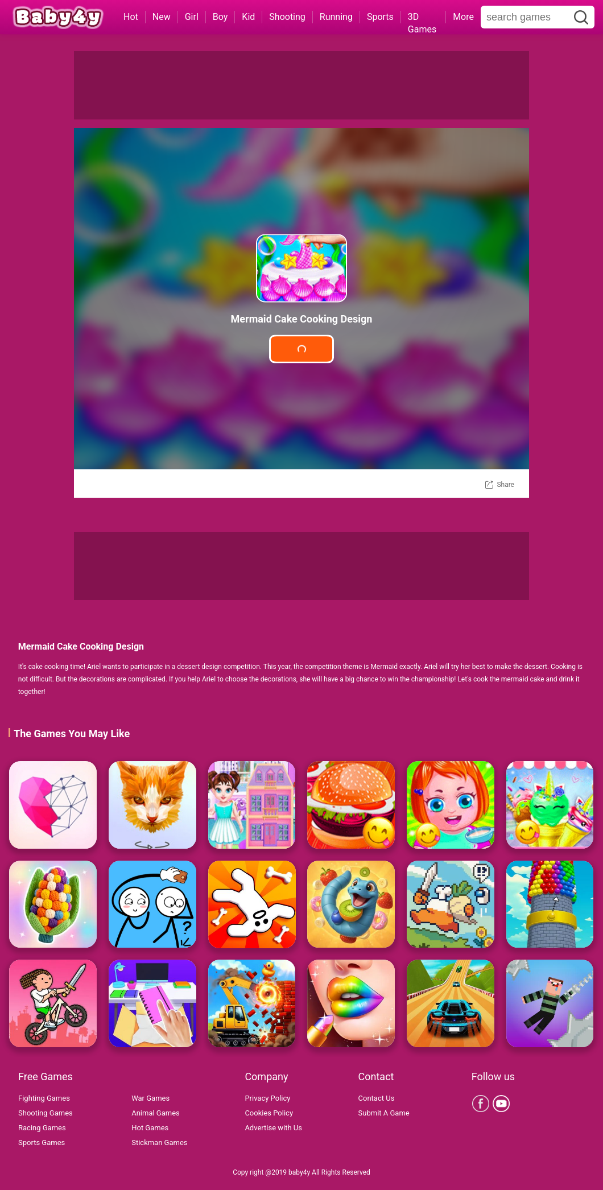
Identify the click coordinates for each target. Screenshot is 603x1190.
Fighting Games (44, 1098)
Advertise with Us (273, 1127)
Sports (380, 16)
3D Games (422, 17)
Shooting (287, 16)
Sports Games (41, 1142)
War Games (150, 1098)
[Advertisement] (301, 85)
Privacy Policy (267, 1098)
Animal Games (155, 1113)
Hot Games (149, 1127)
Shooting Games (45, 1113)
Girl (192, 16)
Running (336, 16)
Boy (220, 16)
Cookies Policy (269, 1113)
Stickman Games (159, 1142)
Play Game (301, 349)
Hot (130, 16)
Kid (248, 16)
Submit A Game (384, 1113)
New (161, 16)
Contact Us (376, 1098)
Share (505, 485)
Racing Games (42, 1127)
